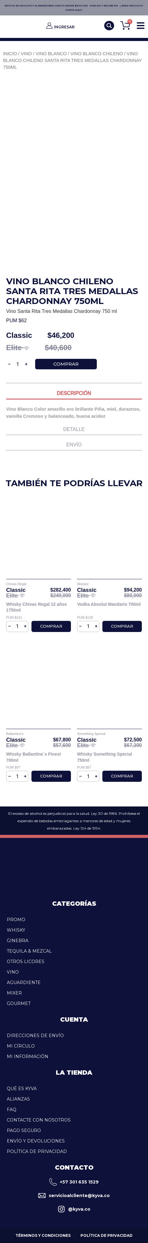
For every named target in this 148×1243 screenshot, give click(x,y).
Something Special (91, 734)
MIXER (14, 993)
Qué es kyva (22, 1088)
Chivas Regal (16, 584)
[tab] (74, 395)
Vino (26, 53)
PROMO (16, 919)
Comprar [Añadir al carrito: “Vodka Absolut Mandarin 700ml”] (122, 626)
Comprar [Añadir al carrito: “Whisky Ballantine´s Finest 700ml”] (51, 775)
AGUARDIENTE (24, 982)
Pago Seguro (24, 1130)
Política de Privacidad (37, 1151)
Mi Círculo (21, 1046)
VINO (13, 972)
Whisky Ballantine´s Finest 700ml (33, 757)
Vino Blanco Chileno (96, 53)
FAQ (11, 1109)
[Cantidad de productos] (18, 364)
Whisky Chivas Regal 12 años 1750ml (36, 607)
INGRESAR (64, 27)
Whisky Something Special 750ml (104, 757)
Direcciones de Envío (35, 1035)
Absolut (82, 584)
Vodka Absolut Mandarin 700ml (109, 604)
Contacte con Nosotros (39, 1120)
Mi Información (27, 1056)
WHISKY (16, 930)
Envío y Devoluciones (36, 1141)
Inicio (10, 53)
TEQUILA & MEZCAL (29, 951)
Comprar (66, 364)
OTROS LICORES (25, 961)
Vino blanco (51, 53)
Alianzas (18, 1099)
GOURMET (19, 1003)
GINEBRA (17, 940)
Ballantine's (14, 734)
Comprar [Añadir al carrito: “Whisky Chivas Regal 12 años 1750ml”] (51, 626)
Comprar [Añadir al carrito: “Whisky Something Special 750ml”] (122, 775)
